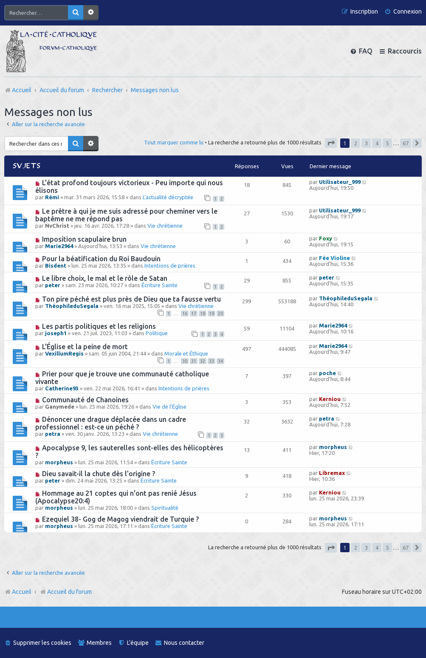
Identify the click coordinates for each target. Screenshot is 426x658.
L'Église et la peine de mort (85, 346)
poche (327, 373)
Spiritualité (164, 508)
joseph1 (56, 333)
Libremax (332, 473)
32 (202, 361)
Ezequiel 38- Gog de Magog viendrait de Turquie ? (120, 519)
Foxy (325, 238)
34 (220, 361)
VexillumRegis (64, 353)
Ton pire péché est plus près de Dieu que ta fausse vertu (131, 299)
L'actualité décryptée (168, 197)
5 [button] (387, 143)
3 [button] (366, 143)
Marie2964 (59, 246)
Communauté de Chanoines (85, 400)
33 (211, 361)
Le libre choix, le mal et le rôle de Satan (104, 278)
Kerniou (330, 399)
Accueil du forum (65, 591)
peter (52, 285)
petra (52, 434)
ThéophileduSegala (72, 306)
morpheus (59, 462)
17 (193, 313)
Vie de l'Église (169, 406)
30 (184, 361)
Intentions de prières (169, 265)
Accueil (21, 591)
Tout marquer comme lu (173, 142)
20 (220, 313)
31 (193, 361)
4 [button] (376, 143)
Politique (157, 333)
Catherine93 (62, 388)
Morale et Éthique (186, 353)
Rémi (52, 197)
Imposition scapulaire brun (84, 239)
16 (184, 313)
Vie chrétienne (165, 226)
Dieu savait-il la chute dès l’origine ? (98, 473)
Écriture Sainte (159, 285)
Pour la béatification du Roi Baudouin (101, 259)
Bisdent (55, 265)
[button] (331, 143)
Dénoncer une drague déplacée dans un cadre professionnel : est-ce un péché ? (110, 423)
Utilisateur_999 (340, 182)
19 (211, 313)
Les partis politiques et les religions (99, 326)
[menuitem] (403, 11)
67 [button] (406, 143)
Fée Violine (334, 258)
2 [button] (355, 143)
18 (202, 313)
